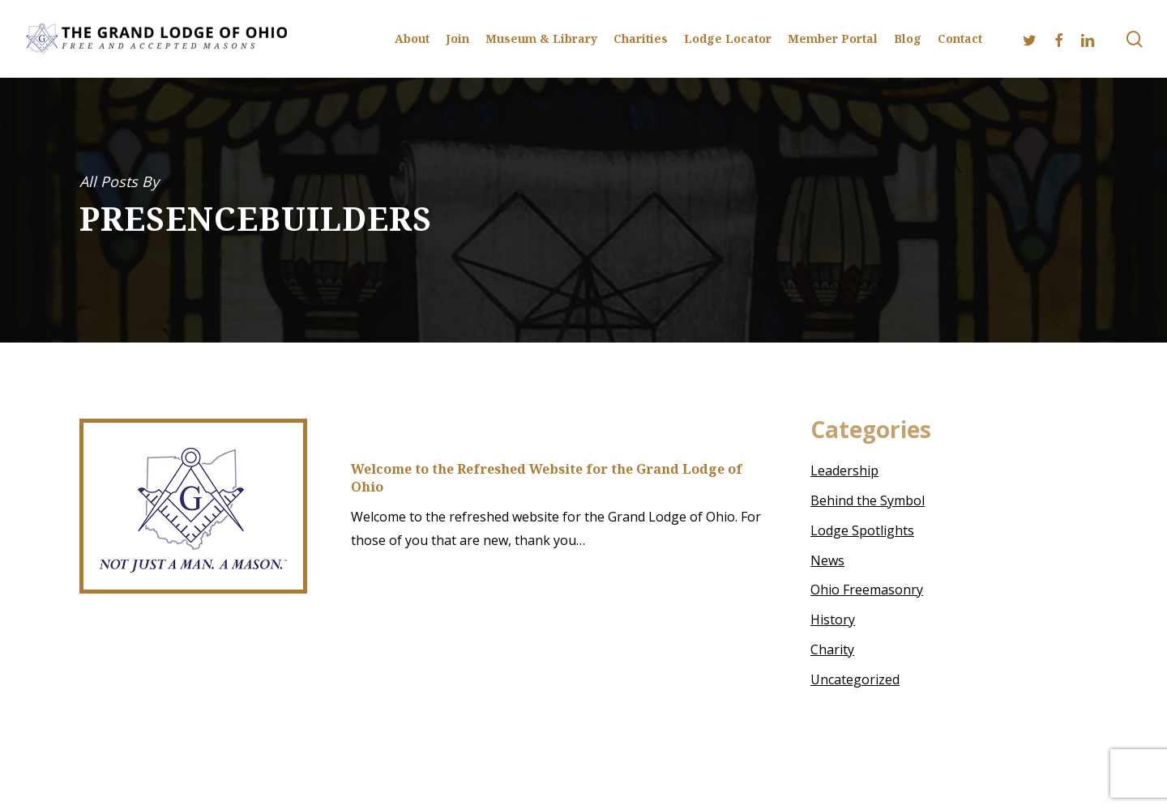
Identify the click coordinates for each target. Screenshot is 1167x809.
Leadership (844, 470)
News (827, 560)
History (832, 619)
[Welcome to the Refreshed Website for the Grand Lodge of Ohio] (193, 506)
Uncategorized (855, 679)
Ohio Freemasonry (866, 589)
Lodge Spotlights (862, 530)
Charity (832, 649)
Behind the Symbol (867, 500)
